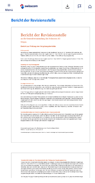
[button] (9, 6)
